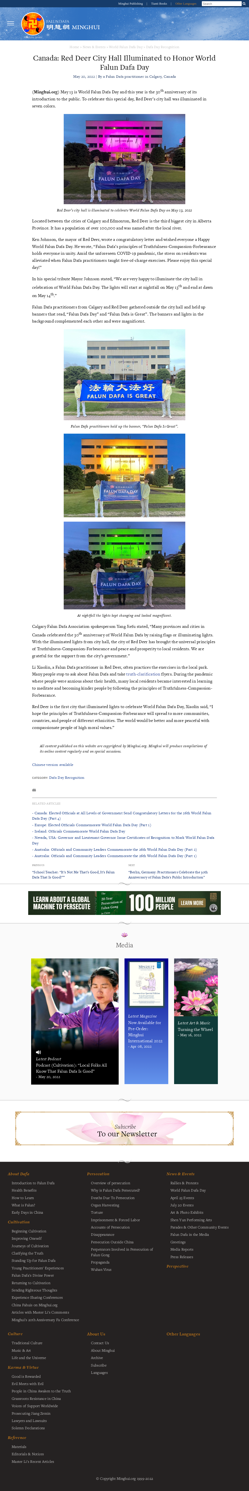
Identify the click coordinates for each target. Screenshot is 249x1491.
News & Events (94, 46)
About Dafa (18, 1174)
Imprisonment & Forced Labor (115, 1219)
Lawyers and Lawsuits (29, 1420)
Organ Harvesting (105, 1204)
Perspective (177, 1266)
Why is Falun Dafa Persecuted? (115, 1190)
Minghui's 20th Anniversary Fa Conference (45, 1319)
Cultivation (19, 1222)
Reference (17, 1437)
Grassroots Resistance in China (36, 1398)
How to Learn (23, 1197)
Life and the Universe (29, 1357)
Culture (15, 1334)
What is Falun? (23, 1204)
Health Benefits (24, 1190)
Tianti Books (159, 3)
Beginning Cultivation (29, 1230)
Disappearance (102, 1234)
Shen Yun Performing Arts (191, 1219)
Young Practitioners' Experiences (38, 1267)
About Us (96, 1334)
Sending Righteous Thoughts (34, 1290)
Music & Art (21, 1350)
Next (131, 865)
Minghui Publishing (131, 3)
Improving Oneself (27, 1238)
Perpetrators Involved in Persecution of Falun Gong (122, 1252)
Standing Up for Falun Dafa (34, 1260)
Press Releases (181, 1256)
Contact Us (100, 1342)
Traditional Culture (27, 1342)
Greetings (178, 1241)
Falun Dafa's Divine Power (33, 1275)
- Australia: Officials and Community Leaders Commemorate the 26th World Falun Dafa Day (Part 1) (114, 855)
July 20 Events (182, 1204)
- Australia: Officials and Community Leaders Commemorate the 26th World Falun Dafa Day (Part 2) (114, 849)
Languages (99, 1372)
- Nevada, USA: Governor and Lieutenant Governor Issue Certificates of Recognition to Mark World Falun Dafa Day (123, 840)
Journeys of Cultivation (30, 1245)
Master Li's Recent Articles (33, 1461)
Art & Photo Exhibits (187, 1212)
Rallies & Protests (184, 1182)
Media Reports (182, 1249)
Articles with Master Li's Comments (40, 1312)
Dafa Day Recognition (162, 46)
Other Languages (185, 3)
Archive (97, 1357)
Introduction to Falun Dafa (33, 1182)
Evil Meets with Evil (28, 1383)
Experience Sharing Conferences (37, 1297)
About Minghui (103, 1350)
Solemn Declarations (28, 1427)
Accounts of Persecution (110, 1227)
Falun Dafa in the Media (189, 1234)
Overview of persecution (110, 1182)
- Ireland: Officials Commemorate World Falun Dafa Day (78, 831)
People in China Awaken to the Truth (41, 1390)
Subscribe (99, 1365)
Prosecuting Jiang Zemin (31, 1413)
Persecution (98, 1174)
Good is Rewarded (26, 1376)
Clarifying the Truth (28, 1253)
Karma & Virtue (23, 1367)
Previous (38, 865)
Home (74, 46)
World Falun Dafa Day (126, 46)
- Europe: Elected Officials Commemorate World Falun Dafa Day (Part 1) (91, 824)
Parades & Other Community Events (199, 1227)
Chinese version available (52, 764)
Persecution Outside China (112, 1241)
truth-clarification (143, 674)
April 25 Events (182, 1197)
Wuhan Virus (101, 1269)
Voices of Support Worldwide (35, 1405)
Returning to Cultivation (31, 1282)
